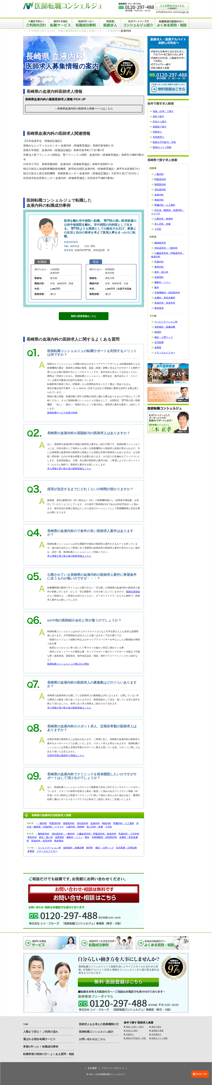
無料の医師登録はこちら (83, 316)
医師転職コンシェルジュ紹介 (96, 1031)
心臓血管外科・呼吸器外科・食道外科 (96, 833)
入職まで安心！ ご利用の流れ (40, 1031)
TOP (25, 1024)
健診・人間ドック (104, 847)
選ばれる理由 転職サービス (39, 1039)
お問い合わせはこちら (92, 1039)
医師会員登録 (133, 591)
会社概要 (92, 1068)
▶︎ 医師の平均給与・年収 (135, 1038)
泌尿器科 (59, 837)
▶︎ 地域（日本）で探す (134, 1026)
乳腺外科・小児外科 (128, 833)
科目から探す (160, 121)
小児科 (108, 826)
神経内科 (106, 823)
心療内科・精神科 (75, 826)
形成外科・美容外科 (41, 840)
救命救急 (58, 840)
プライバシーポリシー (112, 1068)
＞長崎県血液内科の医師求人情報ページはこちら (84, 108)
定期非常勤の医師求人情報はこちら (65, 755)
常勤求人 (157, 131)
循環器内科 (69, 823)
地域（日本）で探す (163, 111)
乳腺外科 (159, 261)
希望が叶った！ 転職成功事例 (40, 1046)
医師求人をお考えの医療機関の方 (99, 1024)
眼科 (87, 837)
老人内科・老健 (95, 826)
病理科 (89, 847)
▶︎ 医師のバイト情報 (158, 1038)
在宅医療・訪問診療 (126, 847)
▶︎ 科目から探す (131, 1030)
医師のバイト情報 (162, 147)
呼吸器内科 (55, 823)
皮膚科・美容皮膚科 (164, 297)
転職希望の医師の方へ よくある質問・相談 (48, 1054)
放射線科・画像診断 (73, 847)
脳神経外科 (43, 833)
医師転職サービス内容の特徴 (62, 412)
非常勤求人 (158, 137)
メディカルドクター (47, 851)
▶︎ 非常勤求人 (155, 1034)
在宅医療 (159, 342)
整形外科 (32, 837)
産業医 (30, 851)
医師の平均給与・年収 (164, 142)
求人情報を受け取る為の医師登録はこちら (69, 468)
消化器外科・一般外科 (63, 833)
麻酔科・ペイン (74, 837)
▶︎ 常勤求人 (129, 1034)
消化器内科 (82, 823)
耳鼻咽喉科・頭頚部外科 (104, 837)
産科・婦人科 (46, 837)
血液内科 (95, 823)
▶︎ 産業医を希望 (156, 1030)
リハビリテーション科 (49, 847)
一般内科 (42, 823)
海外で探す (158, 116)
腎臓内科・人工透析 (123, 823)
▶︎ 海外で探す (155, 1026)
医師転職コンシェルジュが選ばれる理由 (68, 663)
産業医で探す (160, 126)
